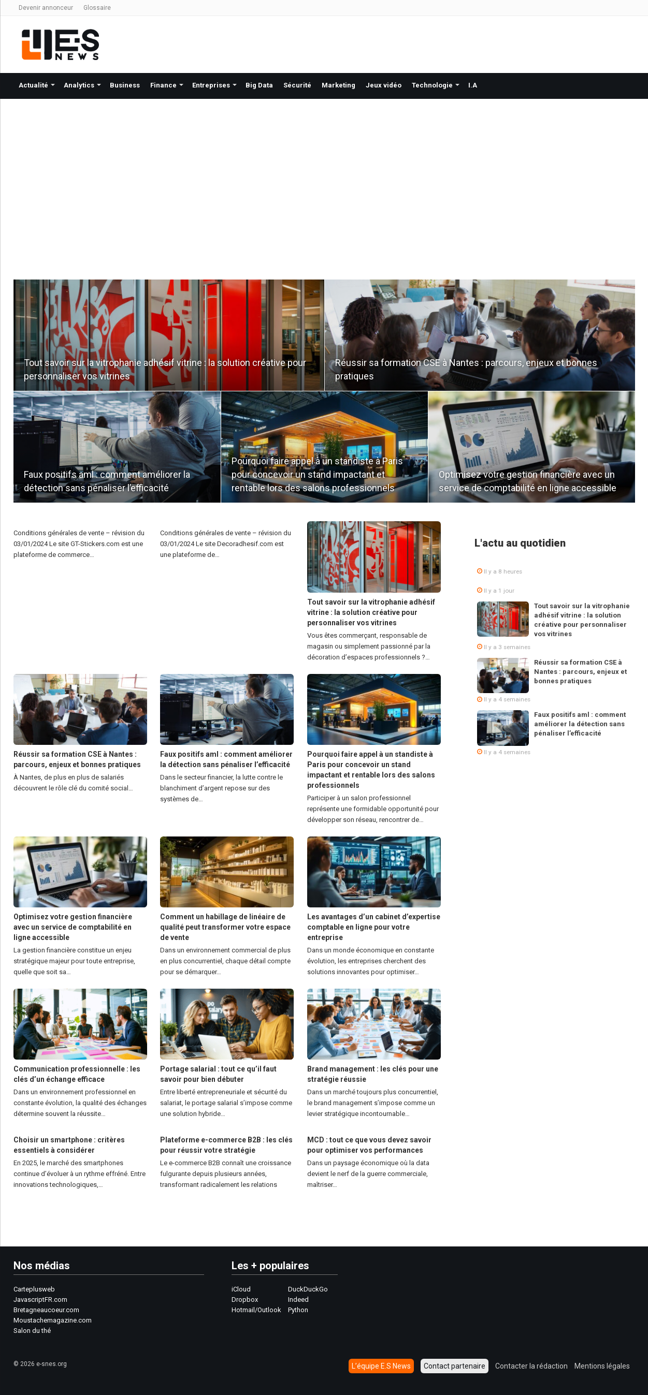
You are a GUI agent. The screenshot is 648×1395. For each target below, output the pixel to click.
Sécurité (297, 85)
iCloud (241, 1289)
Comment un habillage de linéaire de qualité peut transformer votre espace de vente (225, 927)
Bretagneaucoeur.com (46, 1310)
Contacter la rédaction (531, 1366)
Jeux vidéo (383, 85)
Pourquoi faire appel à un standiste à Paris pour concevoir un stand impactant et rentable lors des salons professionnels (317, 474)
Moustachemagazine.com (52, 1320)
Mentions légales (602, 1366)
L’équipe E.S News (381, 1366)
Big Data (259, 85)
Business (125, 85)
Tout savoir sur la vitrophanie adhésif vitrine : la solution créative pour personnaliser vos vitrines (371, 612)
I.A (472, 85)
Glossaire (97, 7)
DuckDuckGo (308, 1289)
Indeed (298, 1299)
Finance (163, 85)
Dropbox (245, 1299)
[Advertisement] (324, 176)
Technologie (432, 85)
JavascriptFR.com (40, 1299)
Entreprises (211, 85)
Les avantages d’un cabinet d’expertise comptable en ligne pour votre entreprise (373, 927)
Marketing (338, 85)
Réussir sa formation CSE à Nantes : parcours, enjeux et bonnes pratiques (580, 671)
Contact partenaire (454, 1366)
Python (298, 1310)
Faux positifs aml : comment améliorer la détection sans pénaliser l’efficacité (580, 724)
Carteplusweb (34, 1289)
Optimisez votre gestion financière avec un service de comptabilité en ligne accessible (72, 927)
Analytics (79, 85)
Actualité (33, 85)
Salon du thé (32, 1330)
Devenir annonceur (46, 7)
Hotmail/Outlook (256, 1310)
